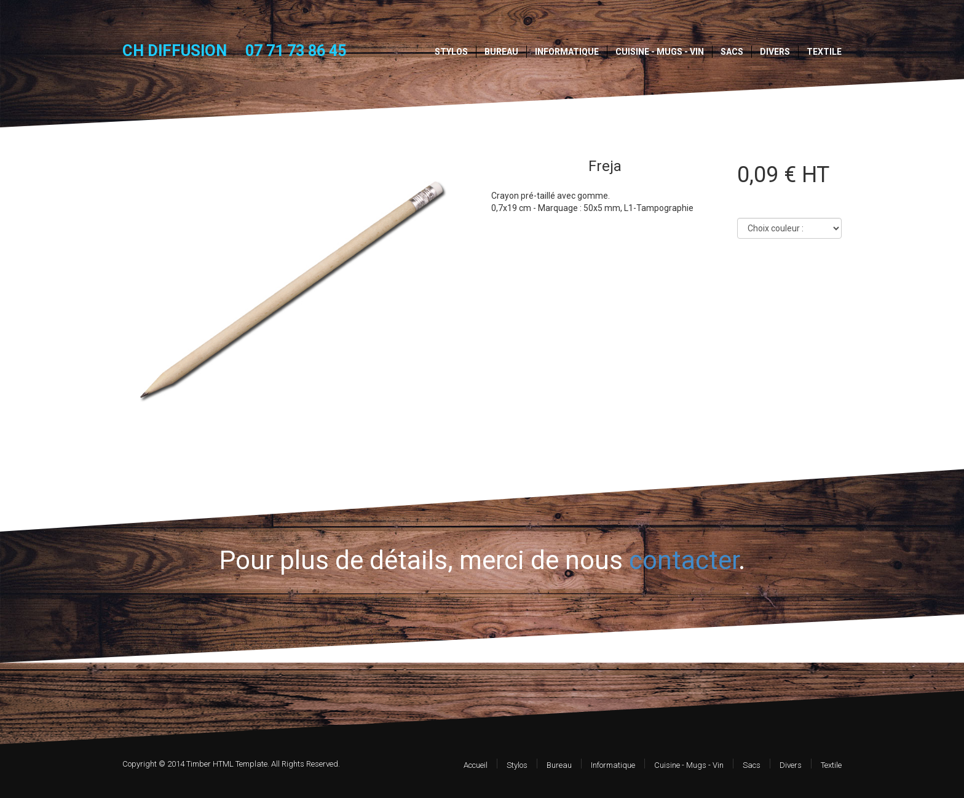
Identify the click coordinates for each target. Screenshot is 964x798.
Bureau (501, 52)
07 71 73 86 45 (295, 51)
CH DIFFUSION (174, 50)
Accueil (476, 765)
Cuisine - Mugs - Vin (659, 52)
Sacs (732, 52)
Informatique (567, 52)
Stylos (451, 52)
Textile (824, 52)
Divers (775, 52)
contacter (683, 560)
